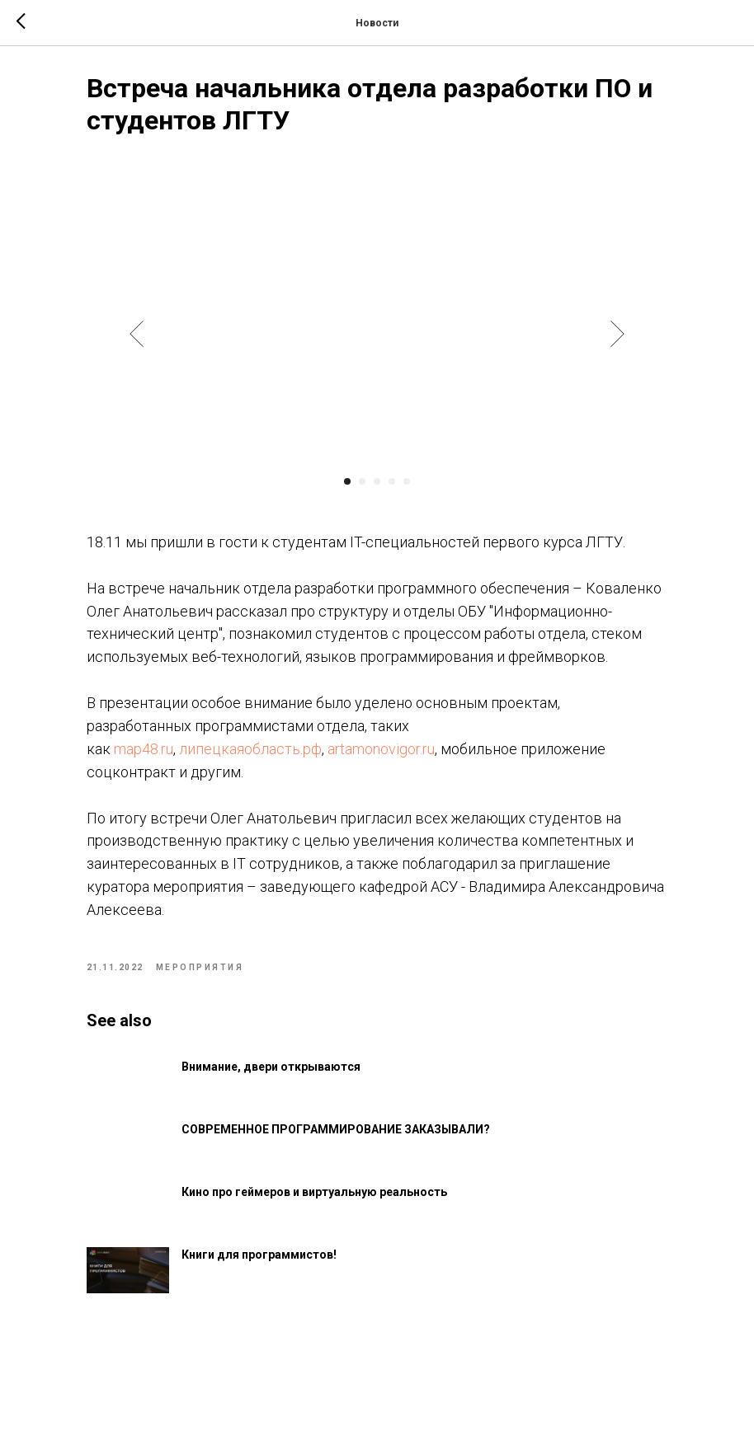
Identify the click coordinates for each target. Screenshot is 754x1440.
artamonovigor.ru (407, 800)
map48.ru (170, 800)
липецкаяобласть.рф (276, 800)
